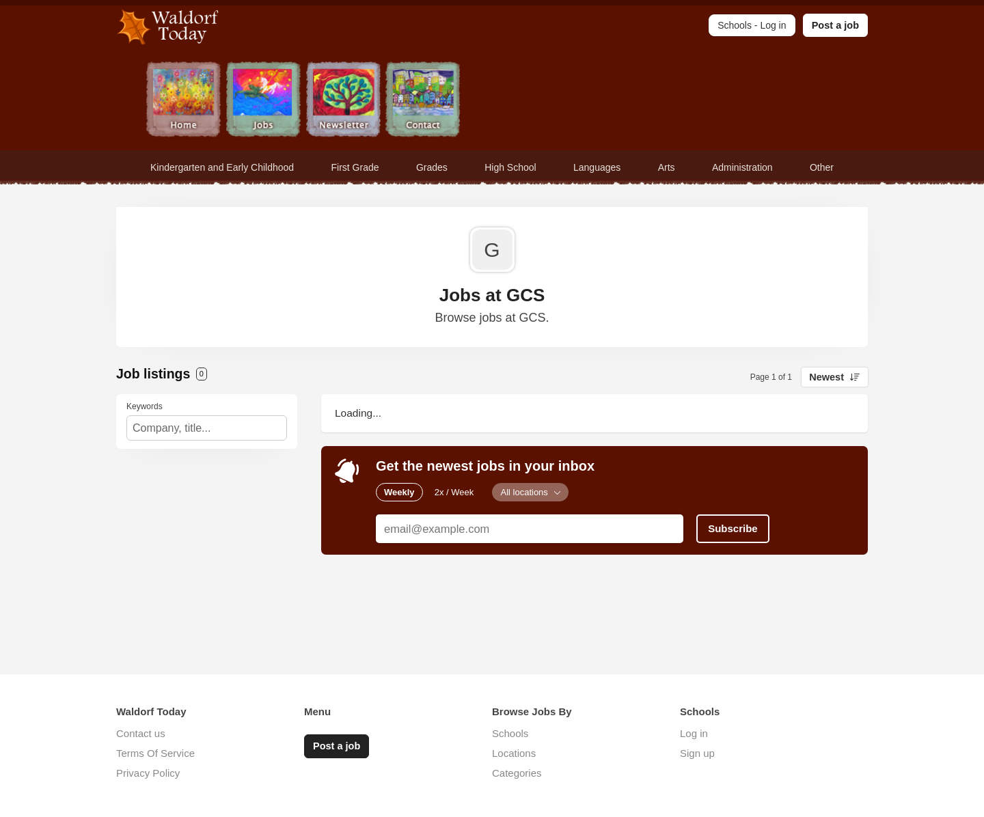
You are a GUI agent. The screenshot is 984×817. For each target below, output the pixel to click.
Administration (742, 167)
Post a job (835, 25)
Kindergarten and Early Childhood (222, 167)
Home (183, 100)
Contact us (140, 733)
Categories (517, 773)
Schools (510, 733)
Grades (432, 167)
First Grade (355, 167)
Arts (666, 167)
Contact (423, 100)
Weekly (399, 492)
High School (510, 167)
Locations (514, 753)
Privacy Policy (148, 773)
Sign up (697, 753)
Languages (596, 167)
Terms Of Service (155, 753)
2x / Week (454, 492)
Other (822, 167)
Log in (694, 733)
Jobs (263, 100)
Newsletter (343, 100)
